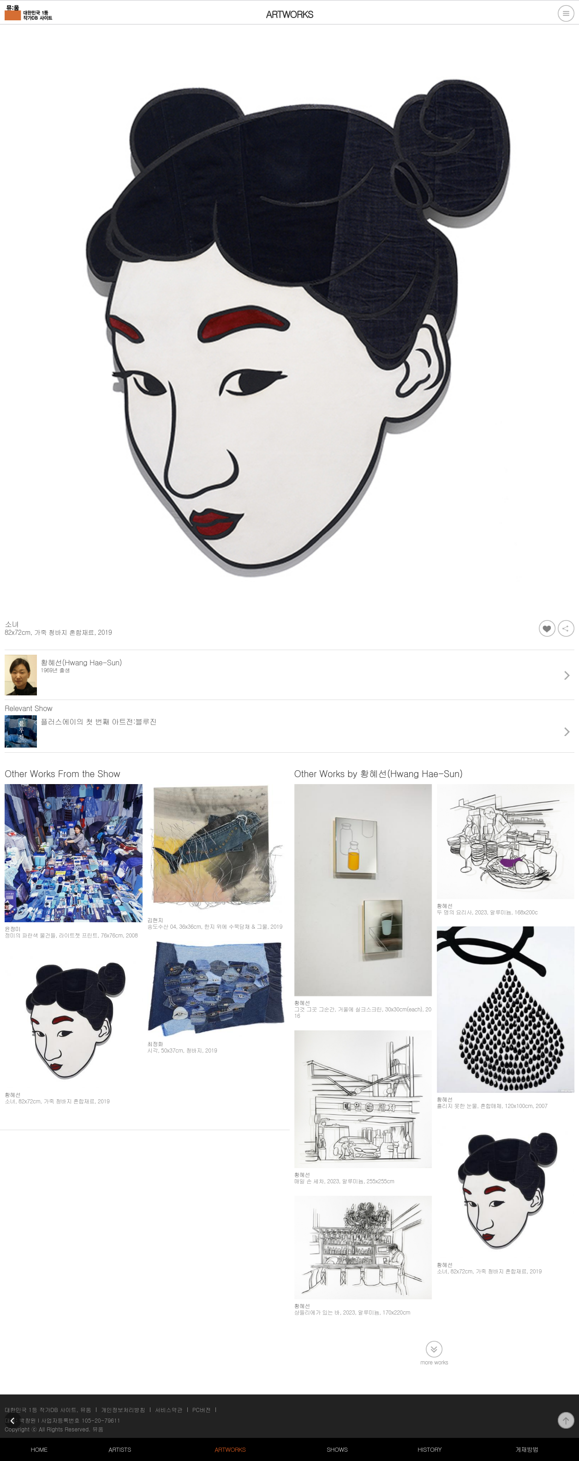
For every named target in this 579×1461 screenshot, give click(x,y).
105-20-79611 (101, 1420)
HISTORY (430, 1449)
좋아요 (547, 628)
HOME (39, 1449)
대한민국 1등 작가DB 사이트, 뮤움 (48, 1409)
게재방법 (526, 1449)
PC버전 (201, 1409)
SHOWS (337, 1449)
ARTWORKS (230, 1449)
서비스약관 (169, 1409)
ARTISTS (119, 1449)
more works (434, 1361)
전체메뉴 (566, 13)
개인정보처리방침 (123, 1409)
